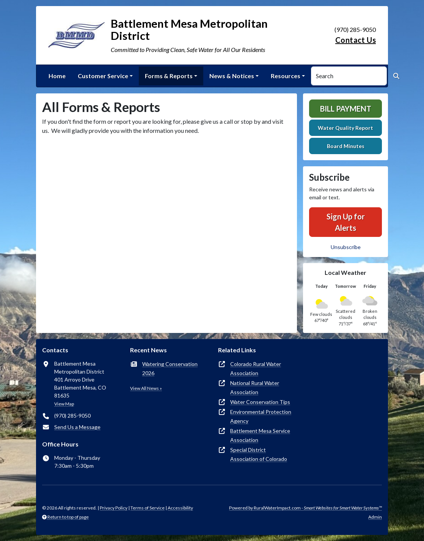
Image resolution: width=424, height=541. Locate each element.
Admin (375, 517)
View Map (64, 404)
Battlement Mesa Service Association (260, 435)
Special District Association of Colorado (258, 454)
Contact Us (355, 39)
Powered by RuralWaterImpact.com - (305, 508)
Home (57, 75)
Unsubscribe (346, 247)
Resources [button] (285, 75)
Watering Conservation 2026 (170, 368)
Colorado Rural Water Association (255, 368)
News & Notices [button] (231, 75)
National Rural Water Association (254, 387)
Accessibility (180, 508)
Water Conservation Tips (260, 402)
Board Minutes (345, 146)
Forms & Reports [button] (169, 75)
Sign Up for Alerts (346, 222)
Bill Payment (345, 108)
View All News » (146, 388)
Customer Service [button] (103, 75)
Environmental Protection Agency (260, 416)
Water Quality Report (345, 128)
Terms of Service (147, 508)
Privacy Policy (113, 508)
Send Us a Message (77, 427)
